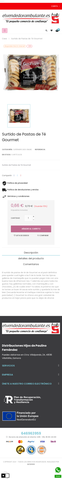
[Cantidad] (28, 218)
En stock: (6, 154)
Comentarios (31, 264)
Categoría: (7, 149)
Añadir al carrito (31, 228)
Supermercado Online (22, 149)
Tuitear (17, 175)
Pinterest (20, 175)
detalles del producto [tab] (31, 258)
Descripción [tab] (31, 252)
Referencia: (40, 149)
